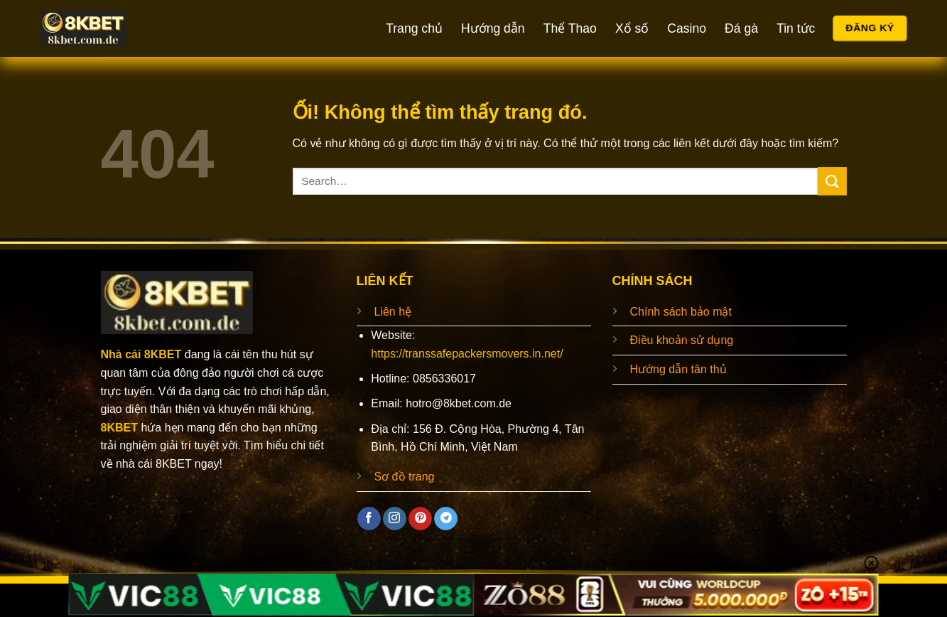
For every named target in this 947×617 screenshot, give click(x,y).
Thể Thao (570, 28)
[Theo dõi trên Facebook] (369, 519)
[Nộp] (832, 181)
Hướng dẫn (493, 28)
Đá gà (741, 28)
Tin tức (795, 28)
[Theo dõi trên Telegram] (446, 519)
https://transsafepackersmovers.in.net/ (467, 354)
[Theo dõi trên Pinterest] (420, 519)
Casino (686, 28)
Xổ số (632, 28)
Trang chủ (414, 28)
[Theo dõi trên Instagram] (394, 519)
